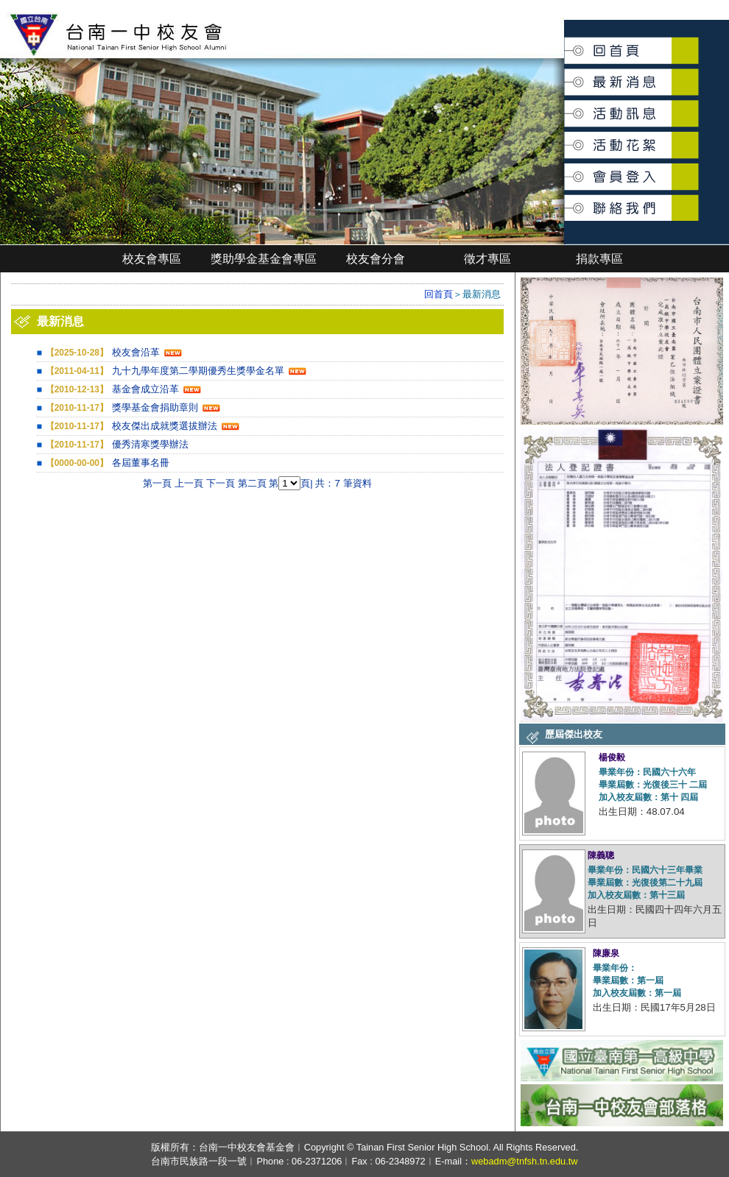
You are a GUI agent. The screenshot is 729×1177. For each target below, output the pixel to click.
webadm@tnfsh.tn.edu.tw (524, 1161)
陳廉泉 (606, 953)
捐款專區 (599, 258)
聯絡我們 (565, 199)
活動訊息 (565, 107)
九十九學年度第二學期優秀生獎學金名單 (198, 370)
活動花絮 (565, 137)
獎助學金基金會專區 (264, 258)
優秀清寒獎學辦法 (150, 444)
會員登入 (565, 170)
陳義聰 (601, 855)
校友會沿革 (136, 352)
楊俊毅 (612, 757)
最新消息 (565, 74)
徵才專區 (487, 258)
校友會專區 (151, 258)
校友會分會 (375, 258)
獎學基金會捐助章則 (155, 407)
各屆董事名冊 (140, 462)
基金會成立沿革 (145, 389)
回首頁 (565, 45)
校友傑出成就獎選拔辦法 (164, 425)
